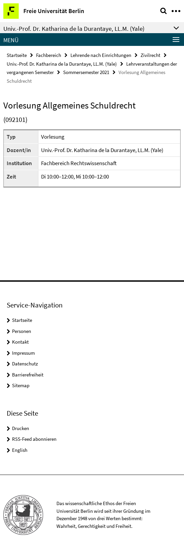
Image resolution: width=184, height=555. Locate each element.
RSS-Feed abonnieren (34, 439)
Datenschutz (25, 363)
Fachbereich (48, 55)
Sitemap (20, 385)
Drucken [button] (20, 428)
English (19, 450)
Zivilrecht (150, 55)
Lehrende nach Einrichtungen (100, 55)
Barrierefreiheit (27, 374)
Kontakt (20, 342)
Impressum (23, 353)
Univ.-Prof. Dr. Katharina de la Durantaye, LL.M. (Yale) (62, 64)
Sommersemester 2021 (86, 72)
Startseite (17, 55)
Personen (21, 331)
